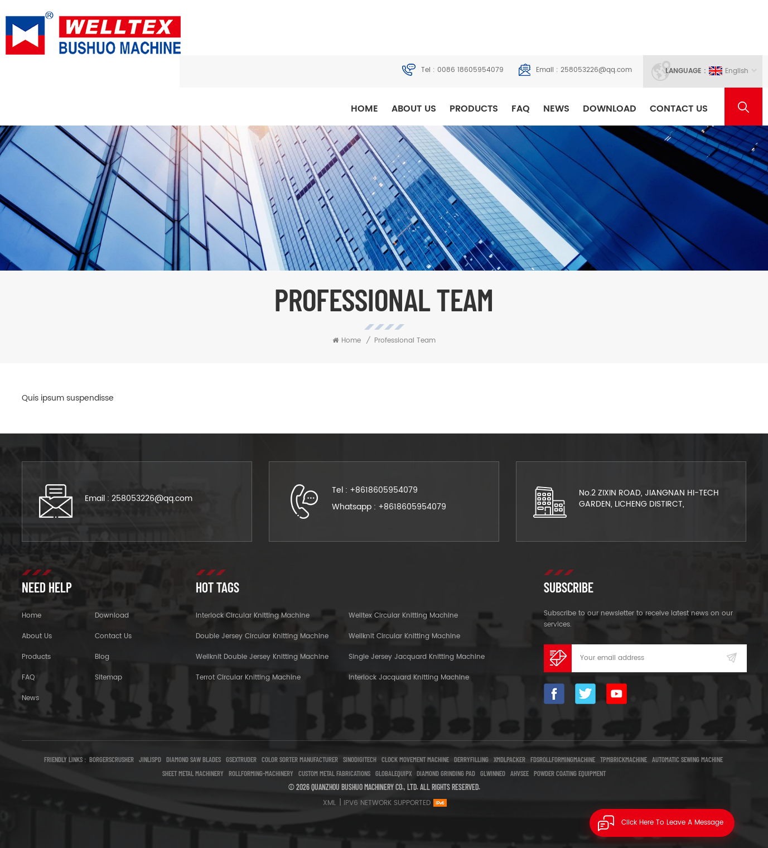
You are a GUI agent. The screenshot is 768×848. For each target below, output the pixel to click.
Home (364, 109)
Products (474, 109)
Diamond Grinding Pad (446, 773)
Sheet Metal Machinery (193, 773)
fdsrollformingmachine (562, 759)
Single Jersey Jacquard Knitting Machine (417, 657)
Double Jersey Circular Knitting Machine (262, 636)
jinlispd (150, 759)
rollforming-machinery (261, 773)
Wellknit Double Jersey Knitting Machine (262, 657)
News (556, 109)
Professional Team (405, 340)
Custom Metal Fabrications (334, 773)
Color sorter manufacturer (300, 759)
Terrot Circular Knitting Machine (248, 677)
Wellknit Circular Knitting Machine (404, 636)
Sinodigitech (359, 759)
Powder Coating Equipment (570, 773)
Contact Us (679, 109)
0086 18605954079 (470, 70)
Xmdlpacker (509, 759)
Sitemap (108, 677)
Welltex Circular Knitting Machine (403, 615)
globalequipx (393, 773)
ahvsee (519, 773)
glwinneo (492, 773)
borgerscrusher (111, 759)
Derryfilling (471, 759)
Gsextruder (241, 759)
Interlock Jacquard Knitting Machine (409, 677)
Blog (102, 657)
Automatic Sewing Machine (687, 759)
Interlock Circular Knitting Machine (253, 615)
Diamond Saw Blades (193, 759)
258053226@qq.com (596, 70)
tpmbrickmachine (623, 759)
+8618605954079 (384, 490)
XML (329, 803)
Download (609, 109)
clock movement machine (415, 759)
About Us (414, 109)
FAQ (520, 109)
